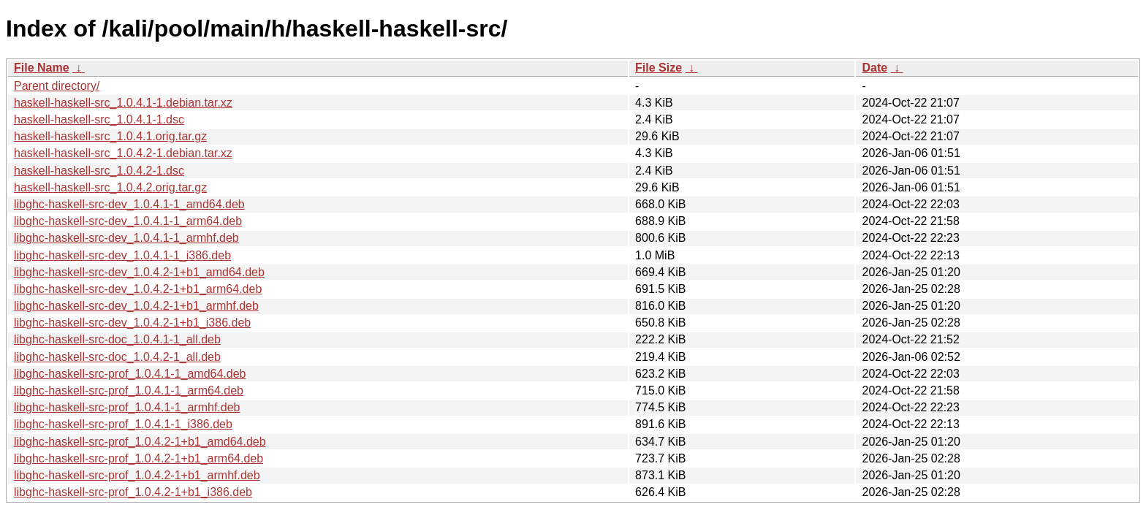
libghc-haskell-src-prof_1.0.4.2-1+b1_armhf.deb (137, 475)
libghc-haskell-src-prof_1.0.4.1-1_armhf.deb (127, 407)
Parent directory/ (56, 86)
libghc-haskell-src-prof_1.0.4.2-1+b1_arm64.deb (138, 458)
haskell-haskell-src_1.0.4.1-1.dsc (99, 119)
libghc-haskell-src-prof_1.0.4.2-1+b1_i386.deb (133, 492)
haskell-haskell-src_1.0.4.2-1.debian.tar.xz (123, 153)
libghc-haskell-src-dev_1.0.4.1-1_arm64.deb (128, 221)
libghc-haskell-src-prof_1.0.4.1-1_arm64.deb (128, 390)
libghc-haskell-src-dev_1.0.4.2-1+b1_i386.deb (132, 322)
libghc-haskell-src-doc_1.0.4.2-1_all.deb (117, 357)
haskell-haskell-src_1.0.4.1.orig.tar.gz (110, 136)
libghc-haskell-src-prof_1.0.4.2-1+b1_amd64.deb (140, 441)
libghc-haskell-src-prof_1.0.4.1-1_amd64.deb (130, 373)
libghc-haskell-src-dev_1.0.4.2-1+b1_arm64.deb (138, 289)
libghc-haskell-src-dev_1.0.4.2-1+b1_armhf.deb (136, 306)
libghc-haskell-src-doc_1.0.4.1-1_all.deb (117, 339)
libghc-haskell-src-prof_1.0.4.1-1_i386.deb (123, 424)
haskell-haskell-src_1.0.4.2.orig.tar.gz (110, 187)
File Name (41, 67)
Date (874, 67)
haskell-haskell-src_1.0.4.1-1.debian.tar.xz (123, 102)
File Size (658, 67)
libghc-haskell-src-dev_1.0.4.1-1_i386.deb (122, 255)
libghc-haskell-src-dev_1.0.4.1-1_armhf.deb (126, 238)
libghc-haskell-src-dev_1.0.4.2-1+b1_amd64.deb (139, 272)
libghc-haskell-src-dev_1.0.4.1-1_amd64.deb (129, 204)
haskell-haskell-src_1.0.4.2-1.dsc (99, 170)
